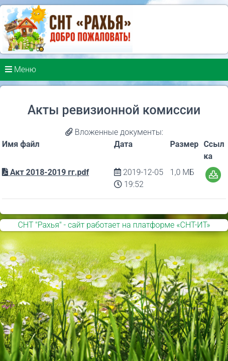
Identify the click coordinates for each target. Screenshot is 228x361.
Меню (20, 69)
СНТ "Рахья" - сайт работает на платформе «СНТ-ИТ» (114, 225)
